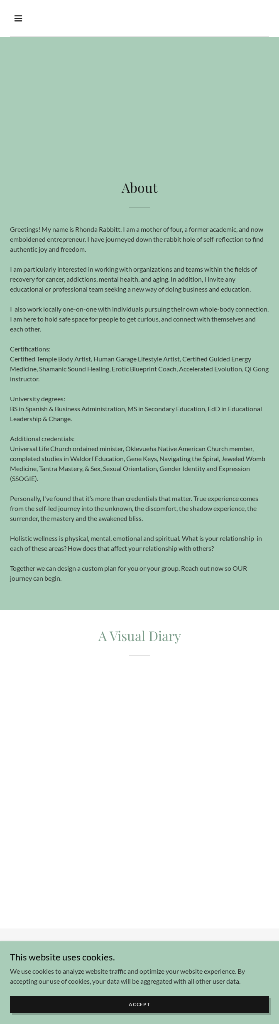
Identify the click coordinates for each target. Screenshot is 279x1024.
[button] (39, 18)
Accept (139, 1004)
